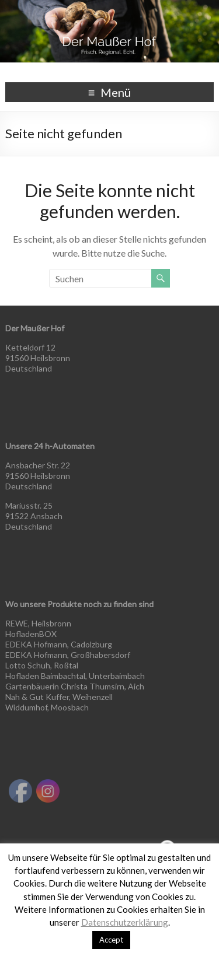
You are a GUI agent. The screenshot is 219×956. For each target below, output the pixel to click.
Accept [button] (111, 939)
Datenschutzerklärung (124, 922)
